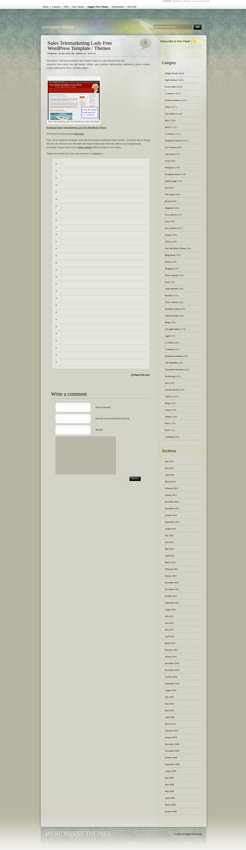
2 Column (169, 342)
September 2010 (172, 683)
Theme (168, 261)
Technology (170, 376)
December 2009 (172, 744)
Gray (167, 221)
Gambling (169, 437)
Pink (167, 383)
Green (167, 161)
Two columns (171, 228)
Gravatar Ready (172, 389)
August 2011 (170, 609)
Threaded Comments (174, 369)
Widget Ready (171, 73)
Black (167, 127)
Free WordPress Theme (175, 248)
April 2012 (170, 555)
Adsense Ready (172, 315)
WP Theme (170, 194)
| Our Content (77, 7)
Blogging (169, 268)
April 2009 (170, 798)
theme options (85, 147)
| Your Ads (131, 7)
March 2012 (170, 562)
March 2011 (170, 643)
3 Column (169, 349)
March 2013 (170, 481)
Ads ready (169, 154)
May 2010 (169, 710)
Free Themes (170, 147)
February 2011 (171, 650)
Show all (91, 53)
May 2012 (169, 549)
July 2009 (169, 777)
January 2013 (171, 495)
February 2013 (171, 488)
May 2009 (169, 791)
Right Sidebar (171, 80)
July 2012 (169, 535)
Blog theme (170, 255)
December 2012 (172, 501)
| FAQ (65, 7)
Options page (171, 181)
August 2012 (170, 528)
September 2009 (172, 764)
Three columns (171, 275)
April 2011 (170, 636)
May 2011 (169, 629)
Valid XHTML (171, 288)
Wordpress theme (172, 174)
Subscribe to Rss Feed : (175, 41)
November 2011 (172, 589)
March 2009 (170, 804)
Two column (170, 214)
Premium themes (172, 100)
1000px (168, 416)
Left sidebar (170, 113)
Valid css (169, 396)
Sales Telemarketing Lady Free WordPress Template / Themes (80, 45)
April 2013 (170, 475)
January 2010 (171, 737)
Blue (167, 120)
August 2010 (170, 690)
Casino (168, 410)
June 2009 (169, 784)
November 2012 (172, 508)
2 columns (169, 93)
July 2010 (169, 697)
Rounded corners (172, 309)
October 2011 (171, 596)
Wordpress (169, 167)
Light (167, 336)
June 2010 (169, 703)
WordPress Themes (58, 27)
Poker (167, 423)
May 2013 (169, 468)
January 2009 (171, 811)
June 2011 (169, 623)
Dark (167, 430)
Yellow (168, 241)
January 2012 (171, 575)
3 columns (169, 134)
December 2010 (172, 663)
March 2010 (170, 724)
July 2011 (169, 616)
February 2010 (171, 730)
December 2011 (172, 582)
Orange (168, 235)
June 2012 (169, 542)
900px (168, 322)
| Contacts (55, 7)
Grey (167, 282)
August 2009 (170, 771)
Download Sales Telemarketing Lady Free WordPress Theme (76, 128)
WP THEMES (171, 362)
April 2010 (170, 717)
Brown (168, 201)
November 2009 (172, 751)
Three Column (171, 302)
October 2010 (171, 676)
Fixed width (170, 86)
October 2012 (171, 515)
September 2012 (172, 522)
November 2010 (172, 670)
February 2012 (171, 569)
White (167, 107)
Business (169, 295)
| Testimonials (117, 7)
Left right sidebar (172, 329)
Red (166, 187)
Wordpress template (174, 356)
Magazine (169, 208)
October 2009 (171, 757)
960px (168, 403)
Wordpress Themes (173, 140)
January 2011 (171, 656)
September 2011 (172, 602)
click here (79, 134)
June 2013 (169, 461)
